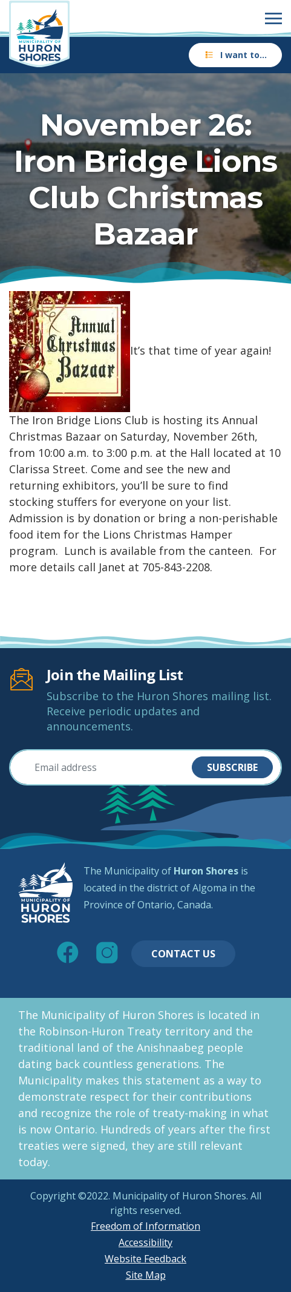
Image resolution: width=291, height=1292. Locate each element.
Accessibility (145, 1242)
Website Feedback (145, 1258)
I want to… (235, 54)
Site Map (146, 1275)
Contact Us (183, 953)
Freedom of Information (145, 1226)
